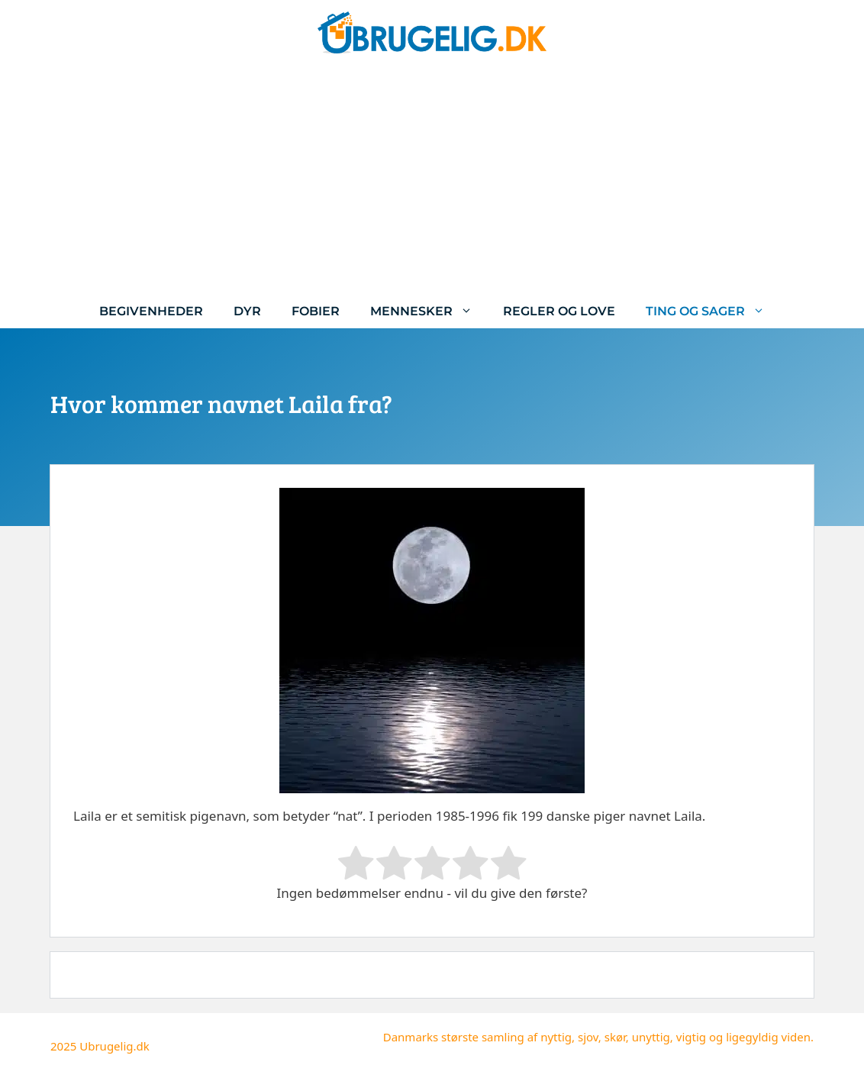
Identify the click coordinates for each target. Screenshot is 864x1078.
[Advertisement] (432, 179)
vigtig (691, 1036)
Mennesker (429, 311)
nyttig (556, 1036)
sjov (588, 1036)
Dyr (247, 311)
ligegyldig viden (768, 1036)
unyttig (651, 1036)
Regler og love (559, 311)
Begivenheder (151, 311)
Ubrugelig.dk (114, 1046)
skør (615, 1036)
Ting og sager (713, 311)
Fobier (316, 311)
